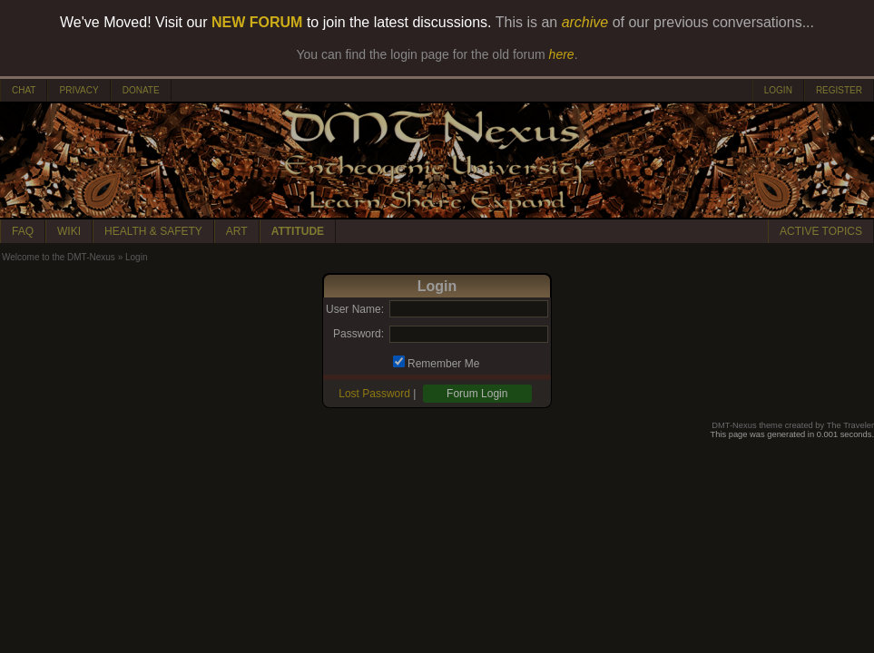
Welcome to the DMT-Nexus (58, 257)
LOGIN (778, 90)
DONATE (141, 90)
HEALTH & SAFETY (153, 231)
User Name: (355, 309)
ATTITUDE (297, 231)
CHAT (23, 90)
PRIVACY (78, 90)
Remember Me (443, 363)
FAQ (23, 231)
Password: (358, 333)
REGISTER (839, 90)
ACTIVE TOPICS (821, 231)
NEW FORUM (256, 22)
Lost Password (374, 393)
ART (237, 231)
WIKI (69, 231)
